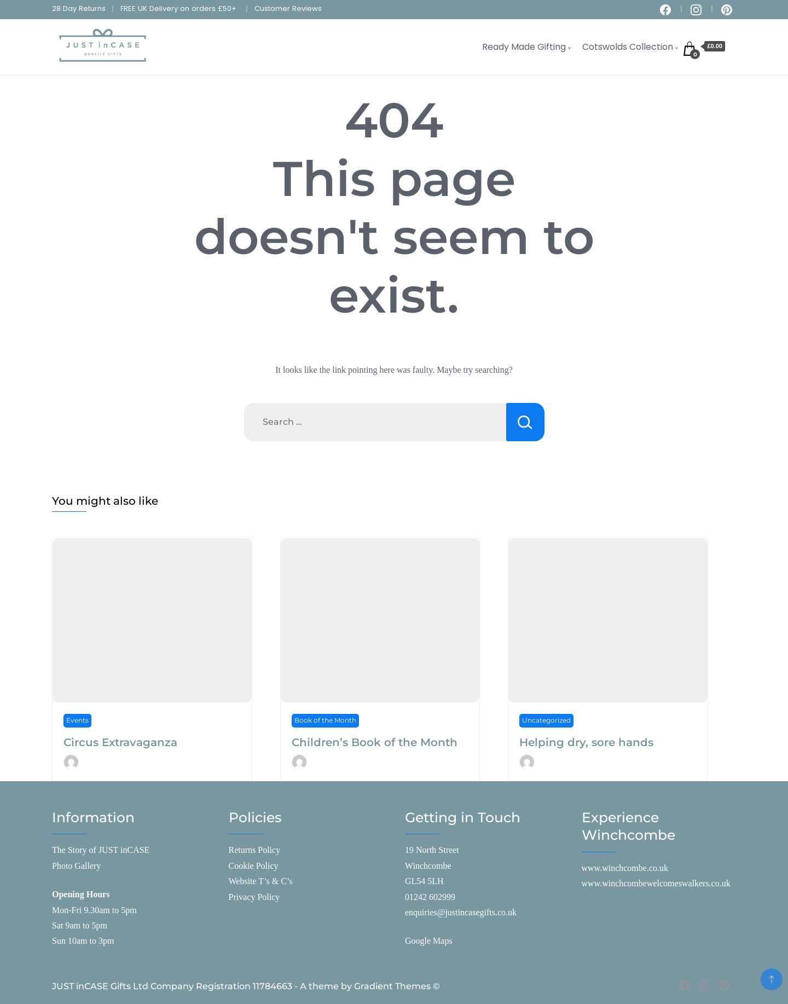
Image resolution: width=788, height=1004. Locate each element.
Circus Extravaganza (120, 742)
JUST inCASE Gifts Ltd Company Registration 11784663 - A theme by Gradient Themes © (246, 986)
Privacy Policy (254, 897)
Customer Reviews (288, 8)
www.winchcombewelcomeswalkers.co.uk (656, 883)
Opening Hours (80, 894)
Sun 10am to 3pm (83, 940)
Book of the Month (325, 720)
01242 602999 (430, 897)
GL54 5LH (424, 881)
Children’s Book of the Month (374, 742)
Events (77, 720)
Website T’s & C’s (261, 881)
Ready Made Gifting (524, 47)
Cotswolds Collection (627, 47)
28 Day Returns (79, 8)
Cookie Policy (254, 865)
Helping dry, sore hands (586, 742)
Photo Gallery (76, 865)
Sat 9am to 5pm (79, 925)
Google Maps (429, 940)
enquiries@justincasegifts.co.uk (461, 912)
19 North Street (432, 850)
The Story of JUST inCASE (100, 850)
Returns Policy (255, 850)
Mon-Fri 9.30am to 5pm (94, 910)
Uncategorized (546, 720)
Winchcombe (428, 865)
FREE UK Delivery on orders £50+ (178, 8)
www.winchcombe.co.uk (625, 868)
